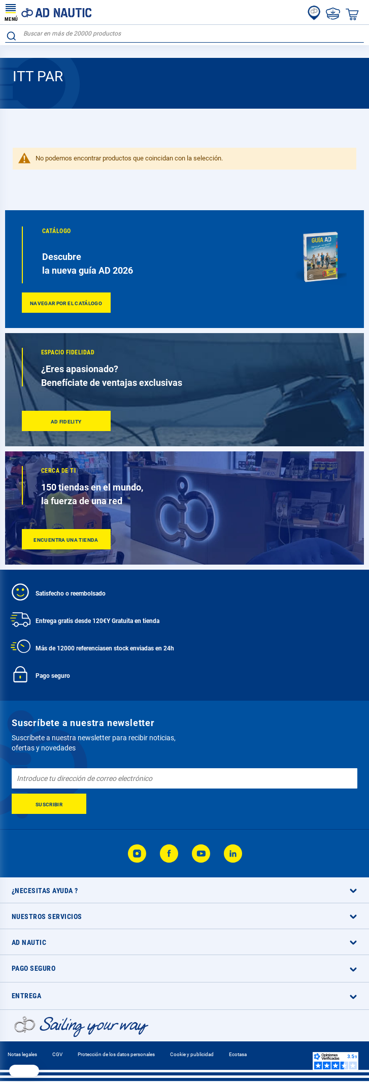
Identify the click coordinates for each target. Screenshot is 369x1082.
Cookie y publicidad (192, 1054)
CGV (57, 1054)
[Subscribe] (49, 804)
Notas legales (22, 1054)
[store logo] (48, 12)
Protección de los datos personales (116, 1054)
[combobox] (184, 34)
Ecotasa (238, 1054)
